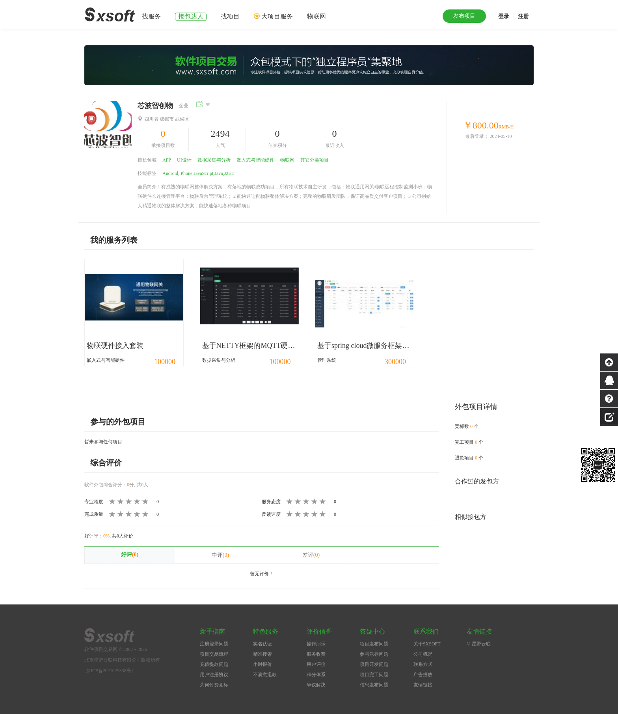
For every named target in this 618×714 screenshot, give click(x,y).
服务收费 (316, 654)
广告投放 (422, 674)
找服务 (151, 16)
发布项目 (464, 16)
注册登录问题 (214, 644)
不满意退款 (265, 674)
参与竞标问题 (374, 654)
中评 (220, 555)
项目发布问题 (374, 644)
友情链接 (422, 685)
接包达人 (190, 16)
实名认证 (262, 644)
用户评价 (316, 664)
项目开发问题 (374, 664)
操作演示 (316, 644)
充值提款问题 (214, 664)
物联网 (316, 16)
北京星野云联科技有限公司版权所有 (122, 660)
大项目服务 (277, 16)
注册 (523, 16)
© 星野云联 (478, 644)
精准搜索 (262, 654)
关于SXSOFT (427, 644)
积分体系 (316, 674)
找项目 (230, 16)
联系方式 (422, 664)
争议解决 (316, 685)
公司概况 (422, 654)
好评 (129, 555)
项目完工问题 (374, 674)
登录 (503, 16)
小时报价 (262, 664)
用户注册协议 (214, 674)
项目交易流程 (214, 654)
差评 (311, 555)
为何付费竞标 (214, 685)
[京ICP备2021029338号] (108, 670)
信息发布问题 (374, 685)
